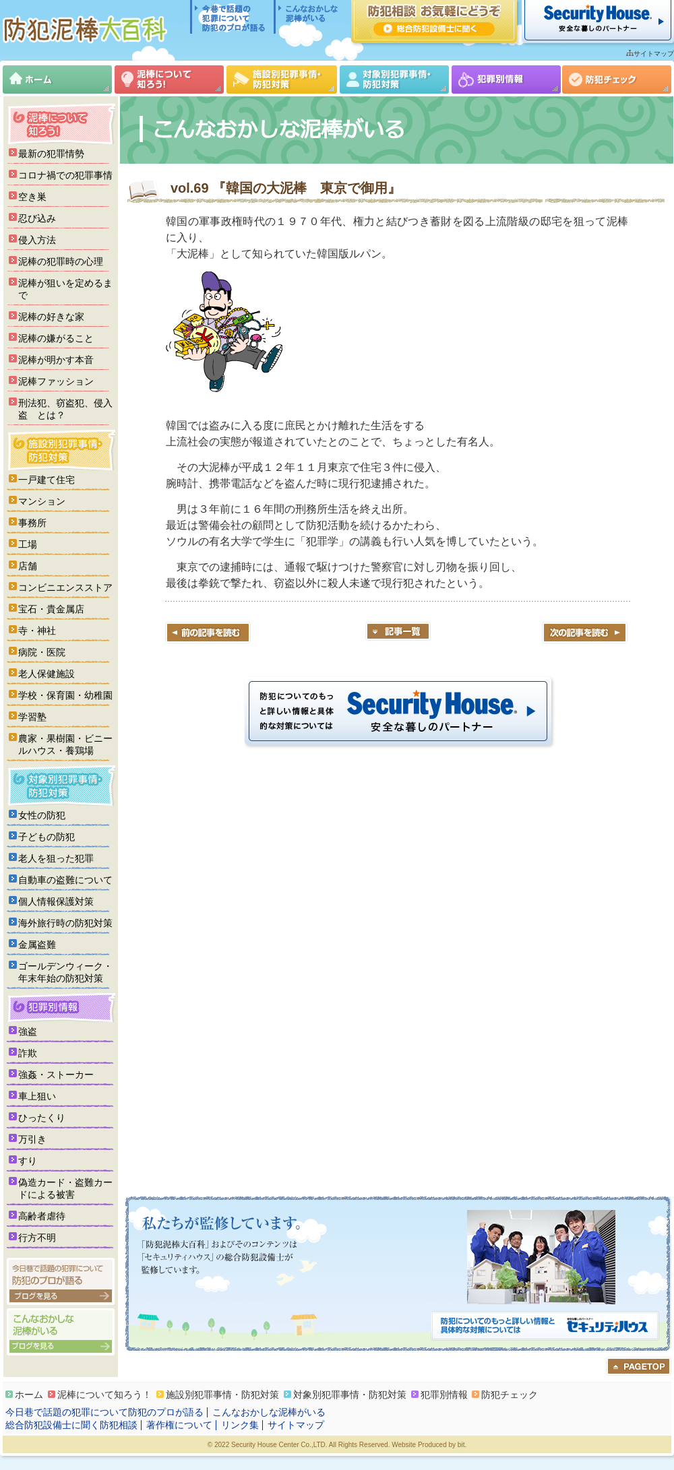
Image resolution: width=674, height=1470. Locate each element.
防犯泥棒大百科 (88, 28)
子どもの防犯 (46, 836)
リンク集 (240, 1424)
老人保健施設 (46, 673)
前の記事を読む (208, 632)
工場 (27, 544)
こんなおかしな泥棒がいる (307, 17)
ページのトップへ (638, 1366)
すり (27, 1160)
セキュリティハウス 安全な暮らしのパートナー (598, 21)
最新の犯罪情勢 (51, 153)
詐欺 (27, 1053)
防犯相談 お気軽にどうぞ (434, 21)
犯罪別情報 (506, 79)
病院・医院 (41, 652)
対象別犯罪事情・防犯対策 (394, 79)
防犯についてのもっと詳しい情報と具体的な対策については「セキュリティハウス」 (544, 1327)
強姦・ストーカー (56, 1074)
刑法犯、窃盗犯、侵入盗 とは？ (65, 408)
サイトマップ (654, 53)
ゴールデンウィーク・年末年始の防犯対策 (65, 972)
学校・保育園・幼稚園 (65, 695)
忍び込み (37, 218)
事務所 (32, 522)
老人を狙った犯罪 (56, 858)
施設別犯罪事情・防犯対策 (281, 79)
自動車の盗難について (65, 879)
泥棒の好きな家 (51, 316)
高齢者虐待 (41, 1216)
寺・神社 (37, 630)
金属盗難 (37, 944)
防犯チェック (616, 79)
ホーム (57, 79)
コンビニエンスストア (65, 587)
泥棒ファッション (56, 381)
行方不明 (37, 1237)
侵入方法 (37, 239)
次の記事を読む (584, 632)
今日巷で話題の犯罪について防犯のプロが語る (232, 17)
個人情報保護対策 (56, 901)
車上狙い (37, 1096)
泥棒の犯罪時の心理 (60, 261)
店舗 (27, 566)
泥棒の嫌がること (56, 338)
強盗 (27, 1031)
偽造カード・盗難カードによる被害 (65, 1188)
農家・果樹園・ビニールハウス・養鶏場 (65, 744)
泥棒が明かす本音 (56, 359)
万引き (32, 1139)
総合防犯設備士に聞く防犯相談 (71, 1424)
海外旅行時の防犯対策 (65, 923)
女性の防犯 (41, 815)
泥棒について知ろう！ (169, 79)
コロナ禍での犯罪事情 (65, 175)
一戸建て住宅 (46, 479)
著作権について (179, 1424)
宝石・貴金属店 (51, 609)
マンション (41, 501)
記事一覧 (398, 631)
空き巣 (32, 196)
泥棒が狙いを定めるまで (65, 289)
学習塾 (32, 716)
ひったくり (41, 1117)
